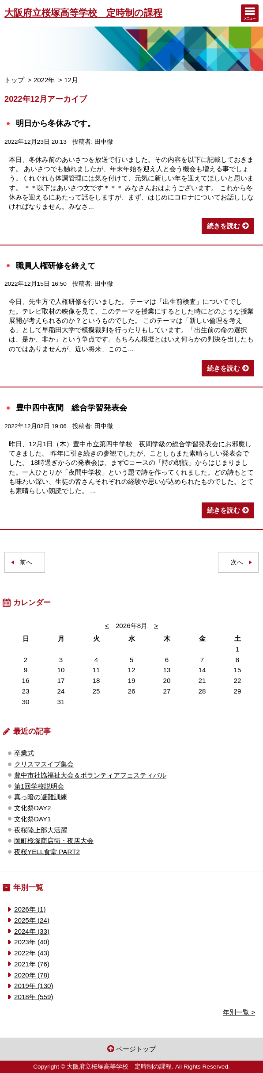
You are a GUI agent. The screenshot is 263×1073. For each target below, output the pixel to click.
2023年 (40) (31, 942)
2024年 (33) (31, 931)
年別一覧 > (239, 1012)
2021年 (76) (31, 964)
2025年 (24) (31, 920)
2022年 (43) (31, 953)
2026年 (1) (30, 909)
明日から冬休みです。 (55, 123)
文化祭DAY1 (32, 819)
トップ (14, 80)
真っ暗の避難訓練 (40, 797)
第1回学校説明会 (39, 786)
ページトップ (136, 1049)
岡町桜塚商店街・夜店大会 (54, 840)
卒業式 (24, 753)
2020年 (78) (31, 975)
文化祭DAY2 (32, 808)
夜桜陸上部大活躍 (40, 830)
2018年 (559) (33, 996)
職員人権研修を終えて (55, 265)
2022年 (44, 80)
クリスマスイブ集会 (44, 764)
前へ (26, 562)
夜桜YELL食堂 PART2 (47, 851)
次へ (237, 562)
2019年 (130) (33, 985)
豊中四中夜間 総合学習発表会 (71, 407)
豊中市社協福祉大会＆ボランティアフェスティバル (90, 775)
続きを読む (223, 226)
